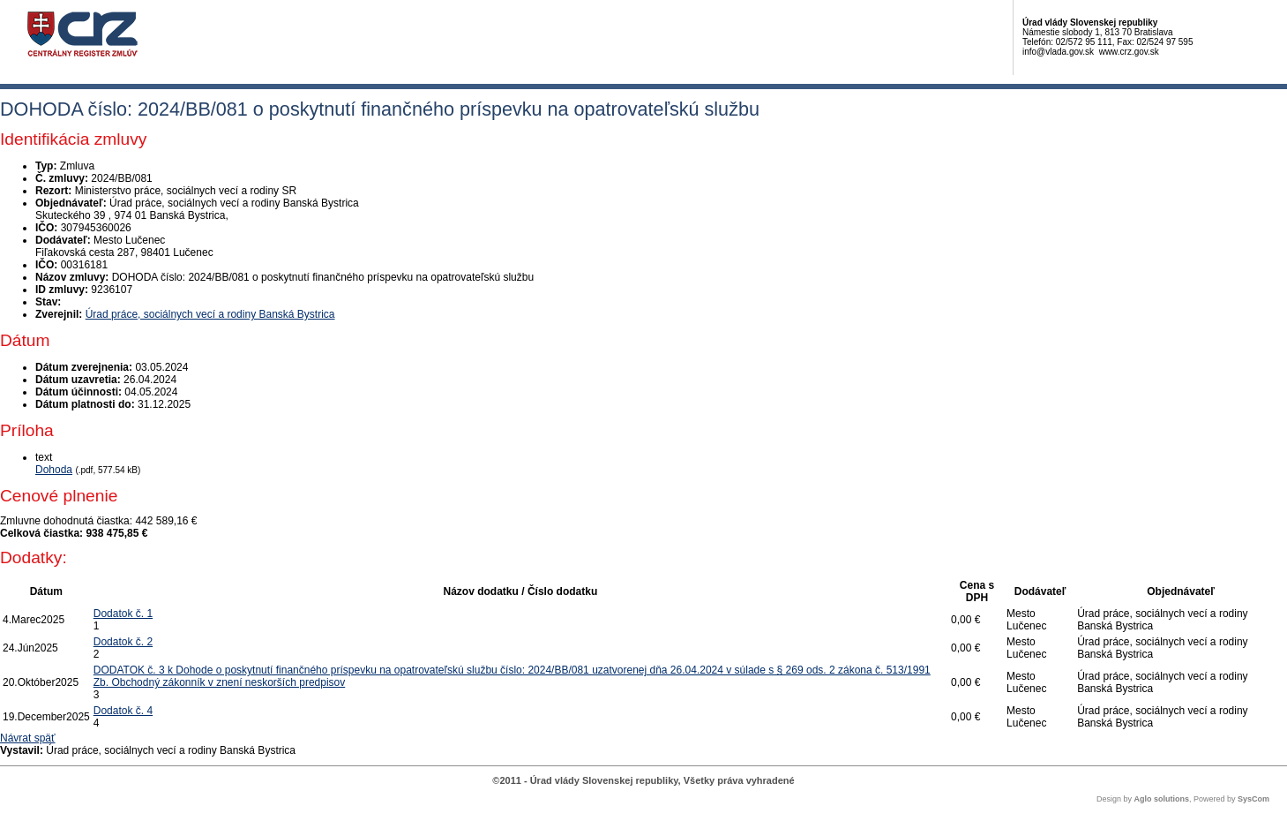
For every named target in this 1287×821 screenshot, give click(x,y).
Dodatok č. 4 (123, 710)
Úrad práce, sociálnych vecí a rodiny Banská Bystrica (210, 314)
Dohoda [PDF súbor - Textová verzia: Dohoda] (53, 469)
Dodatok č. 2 (123, 642)
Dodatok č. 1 (123, 613)
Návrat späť (28, 738)
